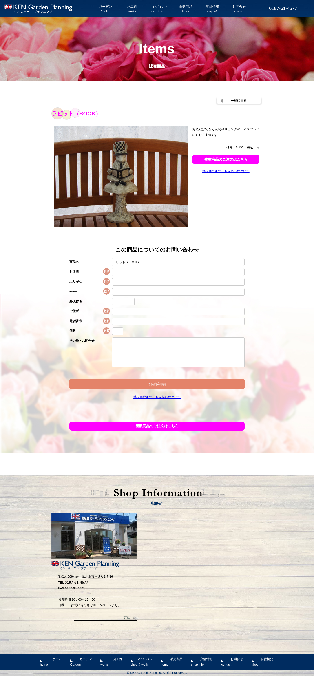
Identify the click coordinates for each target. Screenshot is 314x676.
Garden (105, 8)
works (132, 8)
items (186, 8)
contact (239, 8)
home (51, 661)
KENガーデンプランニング (38, 8)
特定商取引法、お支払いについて (226, 171)
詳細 (127, 617)
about (262, 661)
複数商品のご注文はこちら (226, 159)
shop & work (159, 8)
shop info (212, 8)
